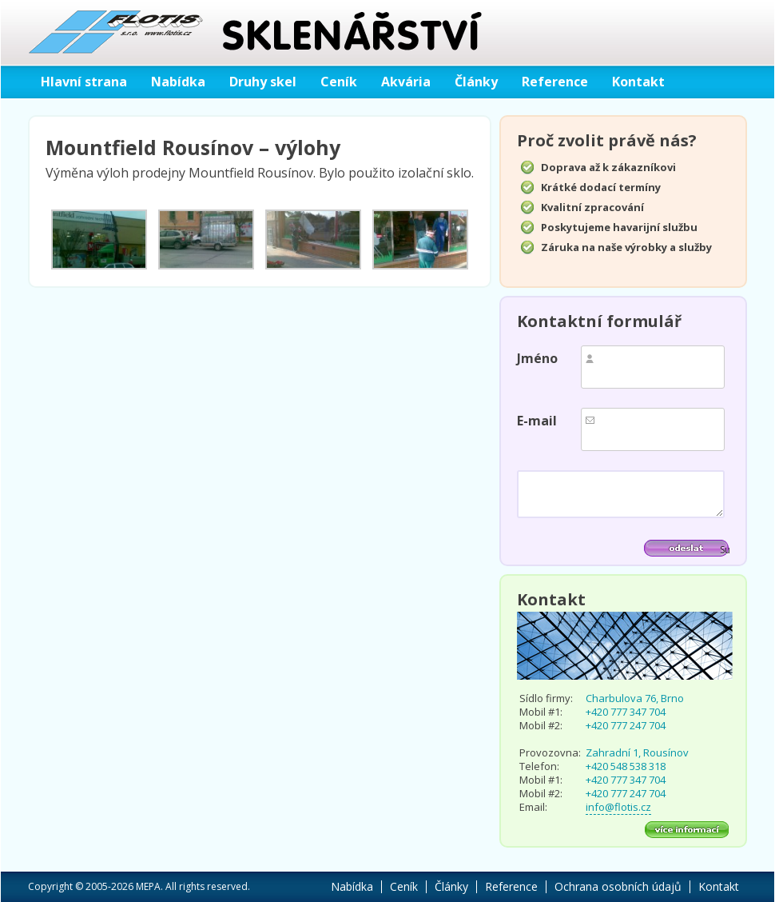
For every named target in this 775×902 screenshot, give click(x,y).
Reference (555, 81)
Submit (724, 550)
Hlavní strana (84, 81)
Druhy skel (262, 81)
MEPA (148, 886)
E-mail (537, 420)
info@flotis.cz (618, 807)
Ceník (338, 81)
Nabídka (178, 81)
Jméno (537, 358)
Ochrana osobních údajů (618, 886)
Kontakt (638, 81)
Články (476, 81)
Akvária (406, 81)
